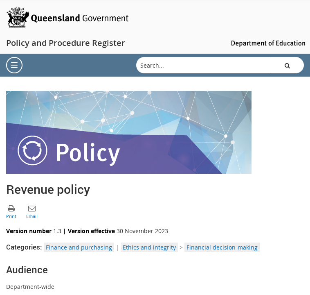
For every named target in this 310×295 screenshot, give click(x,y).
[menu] (14, 65)
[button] (287, 65)
